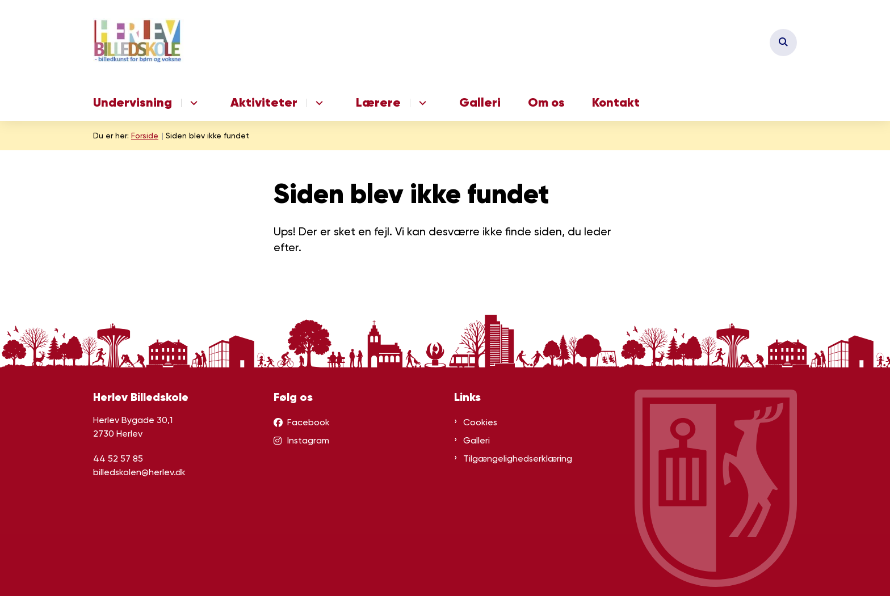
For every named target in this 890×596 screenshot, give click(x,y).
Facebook (308, 422)
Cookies (480, 422)
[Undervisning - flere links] (192, 103)
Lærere (378, 102)
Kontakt (616, 102)
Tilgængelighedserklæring (517, 458)
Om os (546, 102)
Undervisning (132, 102)
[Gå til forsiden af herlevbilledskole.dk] (138, 42)
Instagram (308, 440)
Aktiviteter (263, 102)
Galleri (480, 102)
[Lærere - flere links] (421, 103)
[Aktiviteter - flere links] (318, 103)
